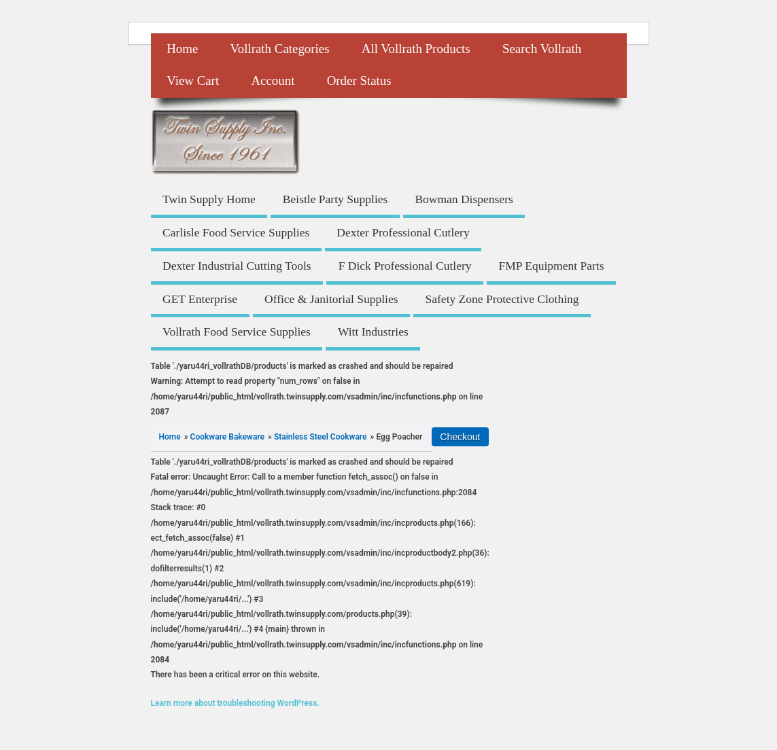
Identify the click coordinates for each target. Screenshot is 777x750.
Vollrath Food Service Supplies (236, 331)
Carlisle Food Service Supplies (235, 232)
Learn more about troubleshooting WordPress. (235, 703)
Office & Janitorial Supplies (331, 299)
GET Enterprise (199, 299)
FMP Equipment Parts (551, 265)
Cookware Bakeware (227, 437)
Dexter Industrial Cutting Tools (236, 265)
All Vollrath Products (416, 48)
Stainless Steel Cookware (320, 437)
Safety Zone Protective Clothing (502, 299)
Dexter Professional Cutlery (402, 232)
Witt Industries (373, 331)
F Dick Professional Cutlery (405, 265)
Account (272, 80)
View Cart (193, 80)
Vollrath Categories (280, 48)
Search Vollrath (541, 48)
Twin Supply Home (209, 199)
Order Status (359, 80)
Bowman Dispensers (464, 199)
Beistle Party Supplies (335, 199)
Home (182, 48)
